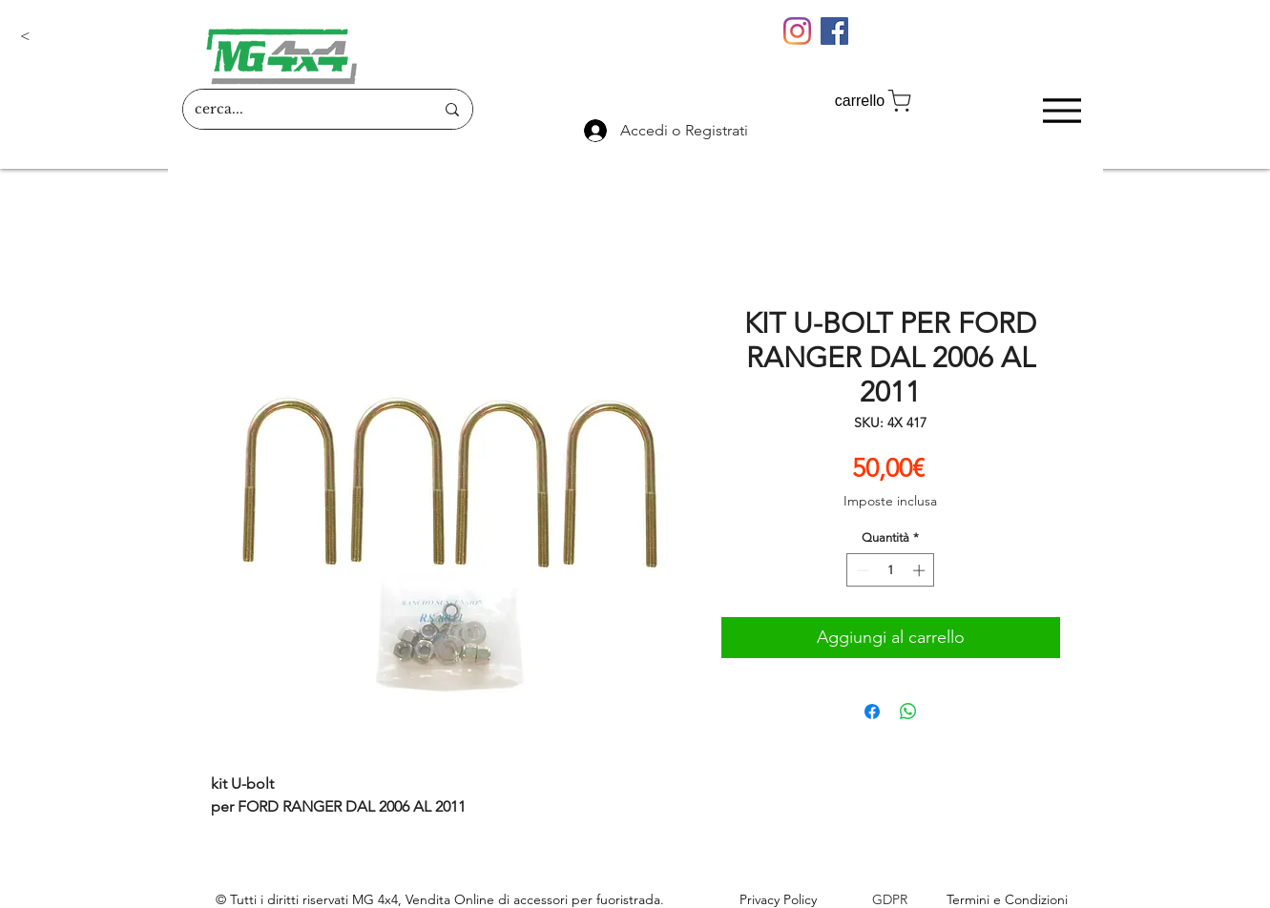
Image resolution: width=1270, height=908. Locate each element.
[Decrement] (860, 570)
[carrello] (875, 101)
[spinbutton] (890, 570)
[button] (83, 36)
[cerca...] (300, 109)
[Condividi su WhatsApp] (908, 711)
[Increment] (920, 570)
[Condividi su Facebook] (872, 711)
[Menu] (1062, 110)
